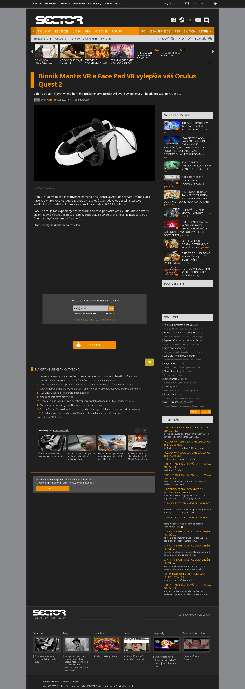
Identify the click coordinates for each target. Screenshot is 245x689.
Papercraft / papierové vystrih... (181, 340)
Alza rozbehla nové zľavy (56, 396)
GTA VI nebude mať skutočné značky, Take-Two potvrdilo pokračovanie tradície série (90, 388)
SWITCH (189, 31)
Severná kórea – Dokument (191, 657)
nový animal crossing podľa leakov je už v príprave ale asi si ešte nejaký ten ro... (184, 497)
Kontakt (74, 681)
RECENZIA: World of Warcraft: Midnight (64, 392)
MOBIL (204, 31)
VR (39, 100)
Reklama (65, 681)
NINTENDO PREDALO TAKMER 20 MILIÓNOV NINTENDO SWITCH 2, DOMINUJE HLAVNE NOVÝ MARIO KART (186, 196)
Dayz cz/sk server (173, 348)
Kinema (65, 3)
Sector (37, 3)
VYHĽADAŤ (163, 38)
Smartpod (51, 3)
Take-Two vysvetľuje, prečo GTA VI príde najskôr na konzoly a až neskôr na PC (87, 384)
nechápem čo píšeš (173, 470)
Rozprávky (94, 3)
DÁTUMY (106, 38)
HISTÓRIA (47, 38)
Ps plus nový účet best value (179, 324)
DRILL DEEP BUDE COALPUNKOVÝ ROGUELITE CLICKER (194, 180)
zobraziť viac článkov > (49, 417)
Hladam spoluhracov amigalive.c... (182, 332)
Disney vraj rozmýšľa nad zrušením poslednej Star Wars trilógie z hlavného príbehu (89, 376)
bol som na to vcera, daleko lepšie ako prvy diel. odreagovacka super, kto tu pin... (187, 511)
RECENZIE (61, 31)
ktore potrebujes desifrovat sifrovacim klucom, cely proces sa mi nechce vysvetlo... (187, 435)
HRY (87, 31)
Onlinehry (79, 3)
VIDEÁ (77, 31)
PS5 (177, 31)
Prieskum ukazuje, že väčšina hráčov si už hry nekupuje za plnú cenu (81, 413)
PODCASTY (60, 38)
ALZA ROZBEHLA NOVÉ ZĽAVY (170, 54)
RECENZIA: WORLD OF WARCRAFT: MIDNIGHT (146, 55)
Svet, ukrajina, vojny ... (175, 401)
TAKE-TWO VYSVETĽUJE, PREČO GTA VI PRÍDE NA (96, 63)
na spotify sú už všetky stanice (179, 580)
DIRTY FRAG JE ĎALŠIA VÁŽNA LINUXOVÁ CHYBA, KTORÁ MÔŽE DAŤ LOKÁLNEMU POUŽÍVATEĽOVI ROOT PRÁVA (186, 228)
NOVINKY (44, 31)
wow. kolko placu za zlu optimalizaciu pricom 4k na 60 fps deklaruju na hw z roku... (187, 553)
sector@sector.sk (125, 686)
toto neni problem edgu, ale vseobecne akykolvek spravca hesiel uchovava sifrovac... (186, 593)
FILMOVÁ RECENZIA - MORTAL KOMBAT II (194, 211)
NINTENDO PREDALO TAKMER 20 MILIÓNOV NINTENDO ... (183, 490)
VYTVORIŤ (195, 411)
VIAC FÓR (206, 411)
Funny (108, 3)
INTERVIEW (74, 38)
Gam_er (51, 99)
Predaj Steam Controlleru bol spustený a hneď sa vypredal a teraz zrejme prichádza (90, 409)
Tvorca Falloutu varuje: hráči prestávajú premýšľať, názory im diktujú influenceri (87, 400)
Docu (118, 3)
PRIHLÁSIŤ (53, 488)
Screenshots (170, 394)
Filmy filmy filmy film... (175, 371)
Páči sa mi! (94, 345)
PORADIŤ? (200, 38)
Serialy (167, 386)
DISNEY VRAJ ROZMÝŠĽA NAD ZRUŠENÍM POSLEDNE (44, 64)
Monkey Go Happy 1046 (105, 656)
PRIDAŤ (182, 38)
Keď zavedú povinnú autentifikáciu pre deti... (135, 657)
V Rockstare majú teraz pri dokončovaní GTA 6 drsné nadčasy (77, 380)
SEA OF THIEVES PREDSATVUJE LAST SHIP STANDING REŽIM (196, 165)
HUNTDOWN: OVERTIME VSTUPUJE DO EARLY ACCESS (196, 272)
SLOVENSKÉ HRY (90, 38)
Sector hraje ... (171, 378)
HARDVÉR (101, 31)
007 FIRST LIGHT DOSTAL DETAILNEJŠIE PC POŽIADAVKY (195, 244)
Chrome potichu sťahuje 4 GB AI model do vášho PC (71, 405)
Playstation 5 (170, 363)
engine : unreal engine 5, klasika (180, 459)
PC (143, 31)
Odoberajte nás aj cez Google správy (95, 319)
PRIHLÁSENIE (198, 3)
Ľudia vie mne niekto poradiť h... (181, 355)
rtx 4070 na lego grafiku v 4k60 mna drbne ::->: (186, 447)
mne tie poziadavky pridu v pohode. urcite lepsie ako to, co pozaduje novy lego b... (184, 567)
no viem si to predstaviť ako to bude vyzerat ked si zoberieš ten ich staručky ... (185, 539)
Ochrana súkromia (50, 681)
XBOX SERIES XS (160, 31)
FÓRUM (117, 31)
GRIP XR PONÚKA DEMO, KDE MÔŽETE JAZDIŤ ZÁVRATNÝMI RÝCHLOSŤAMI (187, 258)
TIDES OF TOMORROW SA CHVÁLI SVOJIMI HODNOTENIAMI (195, 126)
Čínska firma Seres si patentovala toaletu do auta (45, 659)
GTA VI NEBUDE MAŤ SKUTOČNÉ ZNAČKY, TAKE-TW (122, 63)
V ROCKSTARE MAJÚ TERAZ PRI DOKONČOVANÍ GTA (71, 63)
